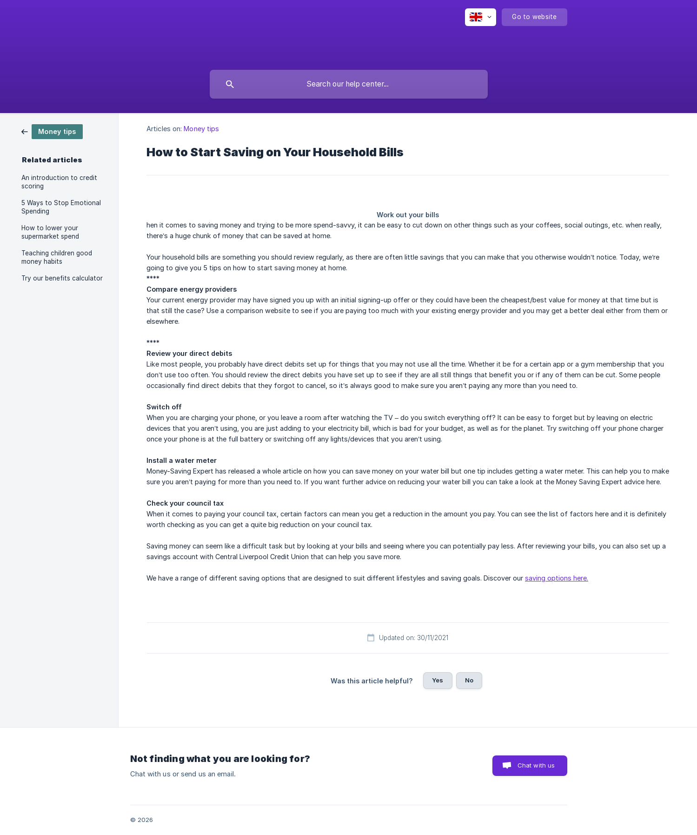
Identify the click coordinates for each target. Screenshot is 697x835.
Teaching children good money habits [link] (56, 257)
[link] (52, 131)
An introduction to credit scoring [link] (59, 182)
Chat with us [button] (536, 765)
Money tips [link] (201, 129)
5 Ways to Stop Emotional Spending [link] (61, 207)
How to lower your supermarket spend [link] (50, 232)
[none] (480, 17)
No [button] (469, 680)
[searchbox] (349, 84)
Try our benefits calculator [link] (62, 278)
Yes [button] (437, 680)
